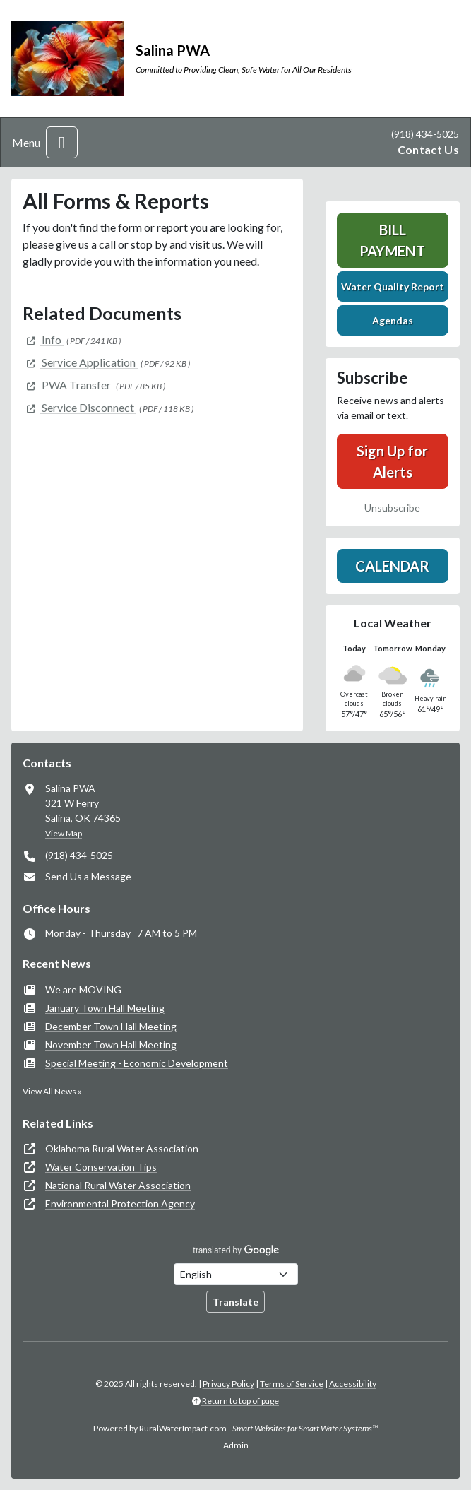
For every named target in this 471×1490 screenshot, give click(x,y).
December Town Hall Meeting (111, 1026)
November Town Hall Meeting (111, 1045)
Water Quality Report (392, 286)
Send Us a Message (88, 876)
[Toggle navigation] (62, 142)
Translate (235, 1302)
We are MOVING (83, 989)
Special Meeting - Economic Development (136, 1063)
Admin (236, 1445)
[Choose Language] (236, 1274)
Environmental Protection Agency (120, 1204)
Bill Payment (392, 240)
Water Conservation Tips (101, 1167)
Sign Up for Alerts (392, 461)
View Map (63, 833)
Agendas (392, 320)
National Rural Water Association (118, 1185)
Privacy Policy (228, 1383)
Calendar (392, 565)
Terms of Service (291, 1383)
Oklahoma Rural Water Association (121, 1148)
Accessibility (352, 1383)
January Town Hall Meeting (105, 1008)
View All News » (52, 1091)
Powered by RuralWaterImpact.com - (235, 1428)
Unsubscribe (392, 508)
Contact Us (428, 149)
